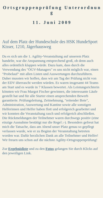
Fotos (50, 149)
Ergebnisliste (18, 149)
